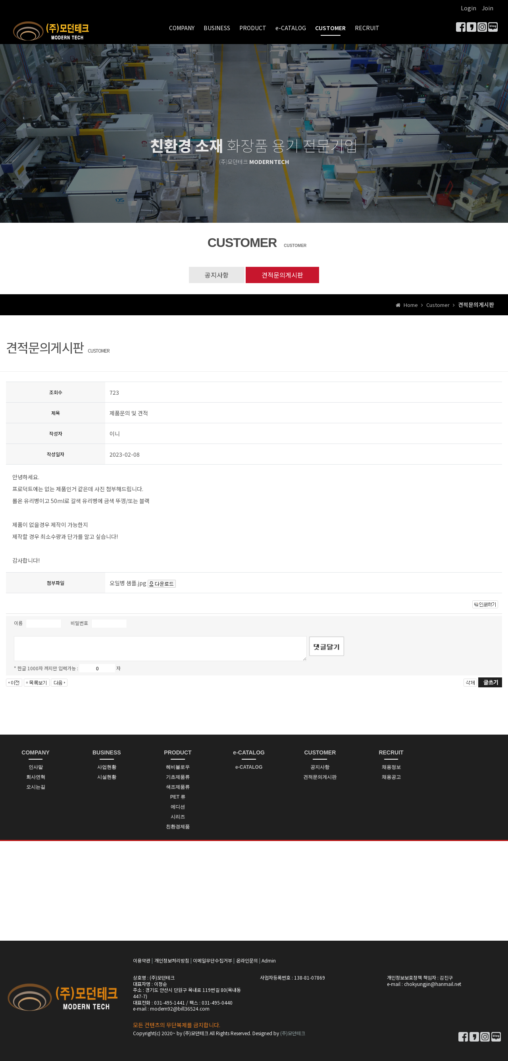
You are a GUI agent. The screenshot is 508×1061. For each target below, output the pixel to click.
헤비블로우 (178, 767)
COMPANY (181, 28)
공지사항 (217, 275)
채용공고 (391, 777)
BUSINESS (217, 28)
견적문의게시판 (282, 275)
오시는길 (35, 787)
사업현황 (106, 767)
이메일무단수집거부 (212, 960)
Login (468, 8)
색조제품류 (178, 787)
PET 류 (178, 797)
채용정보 (391, 767)
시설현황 (106, 777)
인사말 (36, 767)
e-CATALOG (290, 28)
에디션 (178, 807)
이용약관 (141, 960)
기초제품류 (178, 777)
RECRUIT (367, 28)
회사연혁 (35, 777)
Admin (269, 960)
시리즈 (178, 817)
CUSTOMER (330, 28)
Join (487, 8)
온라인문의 (247, 960)
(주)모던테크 (292, 1033)
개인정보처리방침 (171, 960)
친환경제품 (178, 827)
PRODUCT (252, 28)
